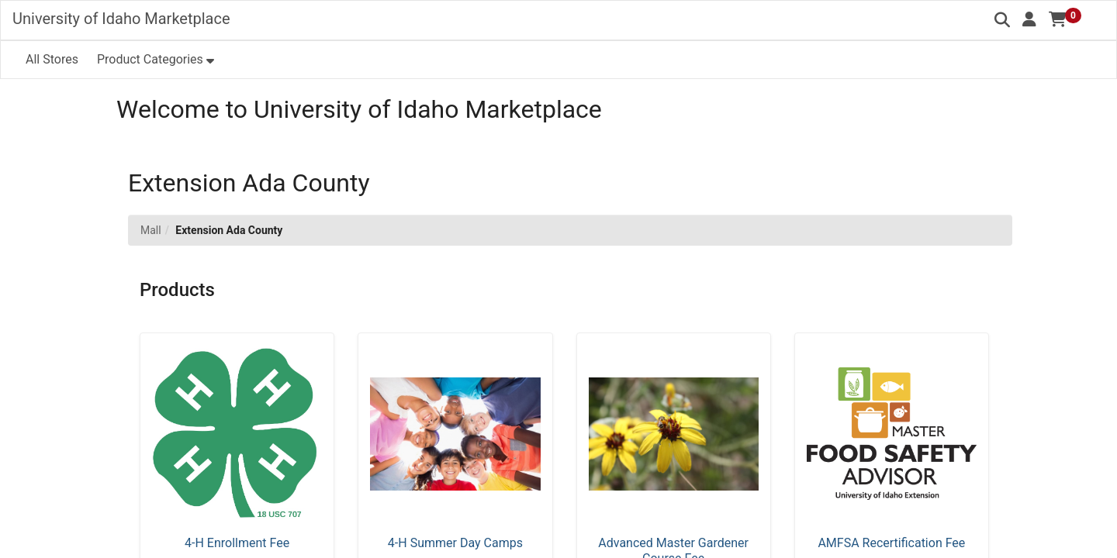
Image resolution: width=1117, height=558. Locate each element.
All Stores (52, 59)
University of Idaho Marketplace (121, 18)
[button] (1029, 19)
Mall (150, 230)
